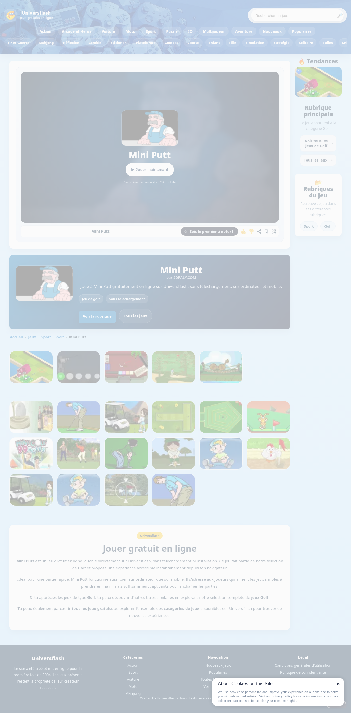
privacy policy (282, 696)
